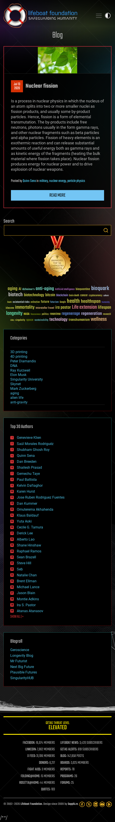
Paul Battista (27, 479)
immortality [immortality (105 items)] (25, 307)
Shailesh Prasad (29, 467)
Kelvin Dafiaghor (30, 485)
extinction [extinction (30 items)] (35, 302)
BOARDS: (65, 763)
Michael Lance (28, 587)
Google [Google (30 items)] (63, 302)
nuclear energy (57, 181)
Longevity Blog (21, 655)
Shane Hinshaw (29, 545)
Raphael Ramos (29, 551)
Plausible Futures (23, 672)
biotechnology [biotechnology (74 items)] (34, 295)
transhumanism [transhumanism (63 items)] (79, 320)
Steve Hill (24, 563)
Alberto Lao (26, 539)
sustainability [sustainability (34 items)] (41, 320)
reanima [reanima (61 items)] (55, 314)
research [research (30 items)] (107, 314)
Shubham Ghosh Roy (33, 450)
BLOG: (63, 756)
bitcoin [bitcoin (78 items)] (50, 295)
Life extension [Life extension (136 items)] (84, 307)
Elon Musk (18, 375)
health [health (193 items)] (73, 301)
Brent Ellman (27, 581)
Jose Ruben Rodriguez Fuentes (40, 497)
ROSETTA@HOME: (29, 783)
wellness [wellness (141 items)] (99, 319)
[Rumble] (109, 804)
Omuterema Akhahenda (35, 509)
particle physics (76, 181)
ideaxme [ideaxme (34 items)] (10, 308)
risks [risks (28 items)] (12, 320)
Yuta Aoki (24, 521)
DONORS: (44, 763)
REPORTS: (65, 769)
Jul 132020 (17, 86)
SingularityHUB (22, 678)
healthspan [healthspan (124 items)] (91, 301)
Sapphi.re (73, 804)
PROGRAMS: (67, 776)
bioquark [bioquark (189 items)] (100, 288)
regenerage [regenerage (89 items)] (71, 313)
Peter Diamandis (23, 361)
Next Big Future (22, 667)
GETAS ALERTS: (68, 749)
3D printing (18, 352)
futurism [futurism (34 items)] (54, 302)
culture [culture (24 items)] (106, 295)
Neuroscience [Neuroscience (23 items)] (36, 314)
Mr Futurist (18, 661)
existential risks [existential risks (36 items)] (21, 302)
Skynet (15, 384)
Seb (20, 569)
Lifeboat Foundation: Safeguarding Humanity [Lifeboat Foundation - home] (46, 16)
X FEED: (31, 756)
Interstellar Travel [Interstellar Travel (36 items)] (45, 308)
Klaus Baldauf (28, 515)
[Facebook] (82, 804)
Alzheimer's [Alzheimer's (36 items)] (28, 289)
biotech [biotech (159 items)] (15, 295)
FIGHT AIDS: (34, 769)
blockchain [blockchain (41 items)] (62, 295)
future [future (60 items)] (45, 302)
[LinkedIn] (95, 804)
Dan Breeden (27, 461)
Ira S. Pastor (26, 605)
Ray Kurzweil (20, 370)
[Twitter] (88, 804)
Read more (57, 195)
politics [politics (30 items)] (45, 314)
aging (14, 393)
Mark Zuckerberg (23, 389)
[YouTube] (102, 804)
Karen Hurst (26, 491)
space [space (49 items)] (29, 320)
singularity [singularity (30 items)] (20, 320)
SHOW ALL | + (17, 617)
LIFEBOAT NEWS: (69, 743)
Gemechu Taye (28, 474)
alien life (16, 398)
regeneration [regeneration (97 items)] (91, 313)
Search (106, 230)
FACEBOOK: (29, 743)
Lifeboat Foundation (31, 804)
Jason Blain (26, 593)
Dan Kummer (27, 503)
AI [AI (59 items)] (20, 289)
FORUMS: (65, 783)
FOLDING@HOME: (30, 776)
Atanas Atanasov (30, 611)
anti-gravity (19, 402)
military (43, 181)
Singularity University (26, 379)
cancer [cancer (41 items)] (84, 295)
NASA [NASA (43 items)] (27, 314)
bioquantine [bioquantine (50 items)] (83, 289)
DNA (13, 366)
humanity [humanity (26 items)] (106, 302)
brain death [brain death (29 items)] (74, 295)
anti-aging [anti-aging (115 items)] (45, 289)
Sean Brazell (26, 557)
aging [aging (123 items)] (12, 289)
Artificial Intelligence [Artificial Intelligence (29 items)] (65, 289)
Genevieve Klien (29, 437)
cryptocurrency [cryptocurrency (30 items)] (95, 295)
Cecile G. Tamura (30, 527)
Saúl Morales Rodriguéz (35, 444)
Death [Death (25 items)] (9, 302)
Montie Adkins (28, 599)
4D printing (18, 356)
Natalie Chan (27, 575)
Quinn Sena (29, 181)
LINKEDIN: (30, 749)
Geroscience (19, 650)
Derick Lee (25, 533)
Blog (57, 35)
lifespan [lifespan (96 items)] (104, 307)
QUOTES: (46, 789)
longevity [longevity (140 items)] (14, 313)
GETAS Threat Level (57, 726)
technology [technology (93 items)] (58, 319)
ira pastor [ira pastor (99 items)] (63, 307)
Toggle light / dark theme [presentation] (108, 15)
